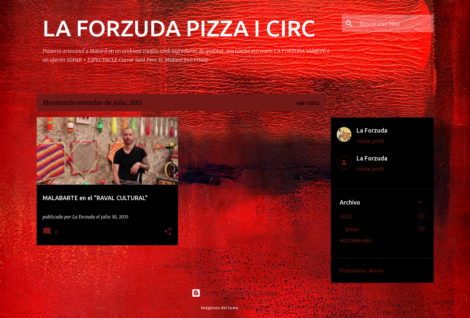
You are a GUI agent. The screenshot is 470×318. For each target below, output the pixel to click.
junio (352, 229)
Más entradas (181, 266)
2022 (346, 216)
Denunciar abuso (362, 270)
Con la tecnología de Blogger (235, 293)
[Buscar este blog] (395, 23)
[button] (167, 232)
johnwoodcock (254, 308)
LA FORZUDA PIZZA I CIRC (179, 28)
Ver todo (307, 103)
